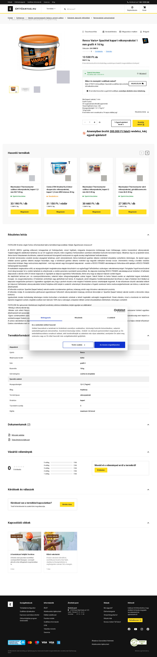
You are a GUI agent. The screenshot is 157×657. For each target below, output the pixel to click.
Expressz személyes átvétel (29, 615)
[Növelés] (94, 122)
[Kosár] (144, 8)
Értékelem (101, 470)
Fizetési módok (49, 618)
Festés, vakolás (16, 536)
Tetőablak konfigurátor (28, 608)
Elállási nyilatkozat (50, 615)
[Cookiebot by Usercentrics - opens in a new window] (115, 310)
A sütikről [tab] (111, 318)
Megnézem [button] (24, 212)
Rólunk (10, 2)
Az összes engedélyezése (110, 345)
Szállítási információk (34, 2)
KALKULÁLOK (137, 83)
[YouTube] (135, 629)
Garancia (46, 2)
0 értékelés (99, 51)
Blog (53, 2)
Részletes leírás (142, 112)
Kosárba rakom (140, 123)
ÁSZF (46, 608)
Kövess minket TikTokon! (112, 622)
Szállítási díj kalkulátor (27, 611)
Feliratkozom (135, 620)
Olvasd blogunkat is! (110, 615)
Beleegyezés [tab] (46, 318)
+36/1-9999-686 (144, 2)
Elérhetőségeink (20, 2)
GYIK (45, 625)
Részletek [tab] (78, 318)
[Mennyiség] (89, 122)
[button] (51, 8)
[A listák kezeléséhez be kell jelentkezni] (109, 32)
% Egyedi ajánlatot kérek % (121, 123)
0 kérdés (109, 51)
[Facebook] (129, 629)
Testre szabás (78, 345)
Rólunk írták (108, 618)
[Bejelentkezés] (132, 8)
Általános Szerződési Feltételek (103, 641)
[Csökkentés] (85, 122)
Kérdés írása (67, 504)
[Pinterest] (148, 629)
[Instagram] (142, 629)
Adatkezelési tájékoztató (52, 611)
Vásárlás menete (50, 629)
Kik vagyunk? (108, 608)
